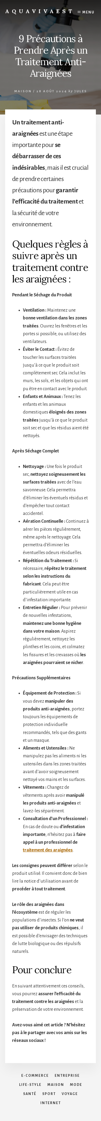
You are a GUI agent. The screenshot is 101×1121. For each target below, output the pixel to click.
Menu (88, 12)
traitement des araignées (48, 850)
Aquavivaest (40, 11)
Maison (23, 91)
